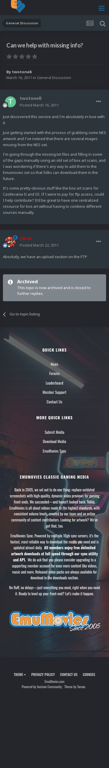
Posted (39, 105)
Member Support (54, 392)
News (54, 364)
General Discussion (54, 77)
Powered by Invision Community (42, 686)
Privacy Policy (43, 674)
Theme (20, 674)
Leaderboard (54, 383)
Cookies (89, 674)
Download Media (54, 441)
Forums (54, 373)
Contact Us (54, 402)
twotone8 (21, 71)
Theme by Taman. (75, 686)
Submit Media (55, 432)
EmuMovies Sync (54, 451)
